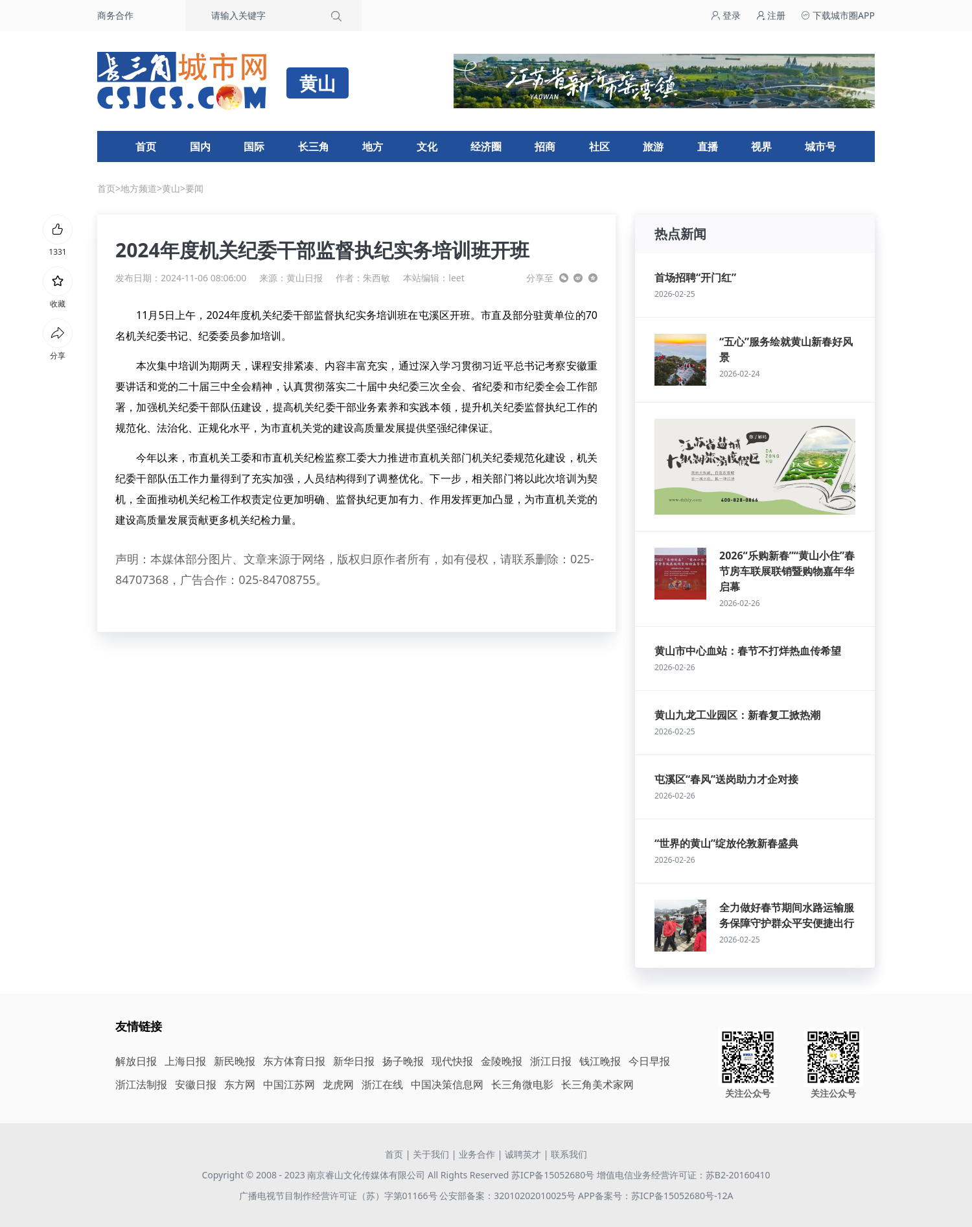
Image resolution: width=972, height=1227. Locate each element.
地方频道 (139, 188)
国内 (200, 146)
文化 (427, 146)
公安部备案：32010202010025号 (508, 1195)
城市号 (820, 146)
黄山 (171, 188)
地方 (372, 146)
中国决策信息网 (447, 1084)
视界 (761, 146)
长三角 (313, 146)
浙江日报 (551, 1061)
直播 (707, 146)
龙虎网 (338, 1084)
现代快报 (452, 1061)
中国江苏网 (289, 1084)
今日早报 (649, 1061)
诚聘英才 (523, 1154)
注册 (771, 15)
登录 (726, 15)
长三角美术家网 (597, 1084)
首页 (145, 146)
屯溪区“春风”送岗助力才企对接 (726, 779)
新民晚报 (234, 1061)
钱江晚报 (600, 1061)
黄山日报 (304, 278)
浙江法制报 (141, 1084)
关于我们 (431, 1154)
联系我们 (569, 1154)
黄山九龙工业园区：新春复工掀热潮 (737, 715)
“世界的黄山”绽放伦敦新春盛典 (726, 843)
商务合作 (115, 15)
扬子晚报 (403, 1061)
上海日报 (185, 1061)
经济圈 (486, 146)
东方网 (239, 1084)
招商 (545, 146)
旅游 (653, 146)
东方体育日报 (294, 1061)
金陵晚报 (501, 1061)
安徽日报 (195, 1084)
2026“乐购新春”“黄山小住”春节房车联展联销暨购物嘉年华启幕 (787, 571)
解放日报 (136, 1061)
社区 (599, 146)
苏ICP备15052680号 (552, 1175)
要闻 (194, 188)
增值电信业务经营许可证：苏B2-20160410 (683, 1175)
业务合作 (477, 1154)
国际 (254, 146)
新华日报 (354, 1061)
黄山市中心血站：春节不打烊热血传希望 (747, 651)
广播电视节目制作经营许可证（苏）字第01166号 (339, 1195)
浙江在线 (382, 1084)
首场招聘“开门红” (695, 277)
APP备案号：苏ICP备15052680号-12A (655, 1195)
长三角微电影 (522, 1084)
